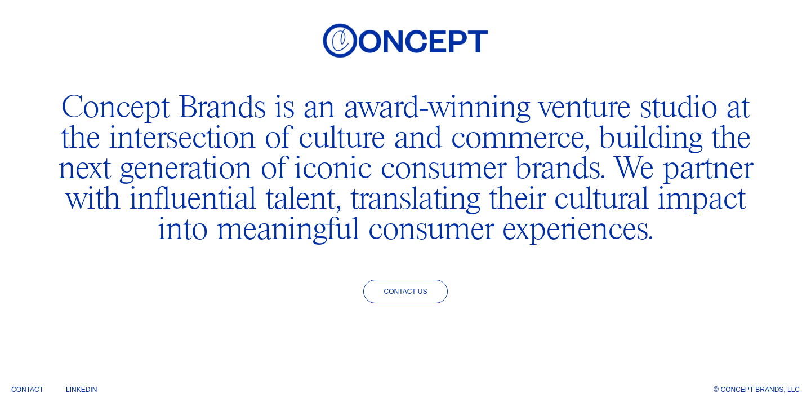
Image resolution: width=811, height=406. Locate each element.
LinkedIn (81, 390)
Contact (27, 390)
